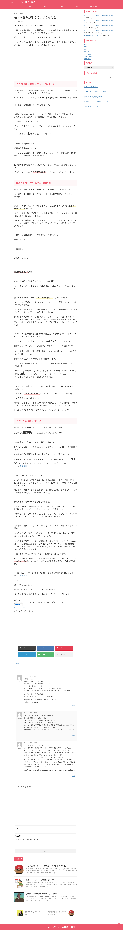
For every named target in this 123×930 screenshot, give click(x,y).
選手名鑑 (87, 59)
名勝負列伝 (87, 56)
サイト (17, 824)
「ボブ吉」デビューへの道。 (94, 91)
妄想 (61, 6)
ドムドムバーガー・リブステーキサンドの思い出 (46, 862)
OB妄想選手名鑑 (90, 86)
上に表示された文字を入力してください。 (29, 836)
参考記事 (23, 466)
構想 (45, 6)
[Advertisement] (45, 62)
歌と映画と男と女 (90, 105)
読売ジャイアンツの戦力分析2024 (40, 876)
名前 (16, 808)
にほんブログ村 (20, 607)
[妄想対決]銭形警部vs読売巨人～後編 (41, 890)
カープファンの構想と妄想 (23, 2)
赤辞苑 (86, 52)
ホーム (30, 6)
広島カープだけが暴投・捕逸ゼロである (97, 15)
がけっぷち (87, 54)
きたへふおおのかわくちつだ (94, 100)
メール (17, 816)
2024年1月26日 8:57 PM (30, 710)
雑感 (77, 6)
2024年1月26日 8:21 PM (30, 739)
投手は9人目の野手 (90, 35)
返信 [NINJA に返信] (73, 772)
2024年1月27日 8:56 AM (30, 674)
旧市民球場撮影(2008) (91, 96)
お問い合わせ (93, 6)
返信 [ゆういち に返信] (73, 703)
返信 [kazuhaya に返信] (73, 732)
